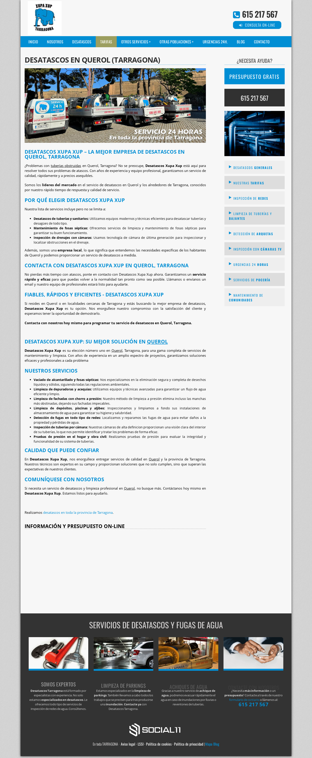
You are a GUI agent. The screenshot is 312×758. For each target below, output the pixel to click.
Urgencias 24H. (215, 42)
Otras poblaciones (175, 42)
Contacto (262, 42)
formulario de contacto (244, 700)
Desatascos (81, 42)
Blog (241, 42)
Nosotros (55, 42)
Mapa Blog (212, 744)
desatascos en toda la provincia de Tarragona (78, 512)
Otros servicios (134, 42)
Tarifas (106, 42)
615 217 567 (259, 14)
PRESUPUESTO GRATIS (254, 76)
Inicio (33, 42)
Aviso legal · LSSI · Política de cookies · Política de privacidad (162, 744)
